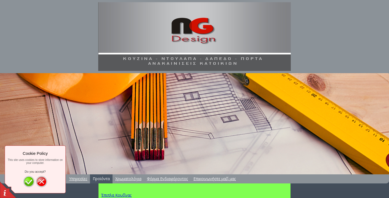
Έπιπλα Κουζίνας (116, 195)
